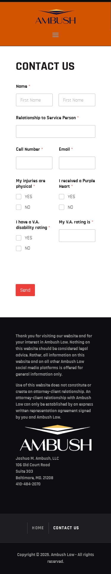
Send (25, 290)
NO (27, 207)
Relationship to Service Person (47, 117)
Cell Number (29, 149)
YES (28, 196)
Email (66, 149)
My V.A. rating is (76, 222)
